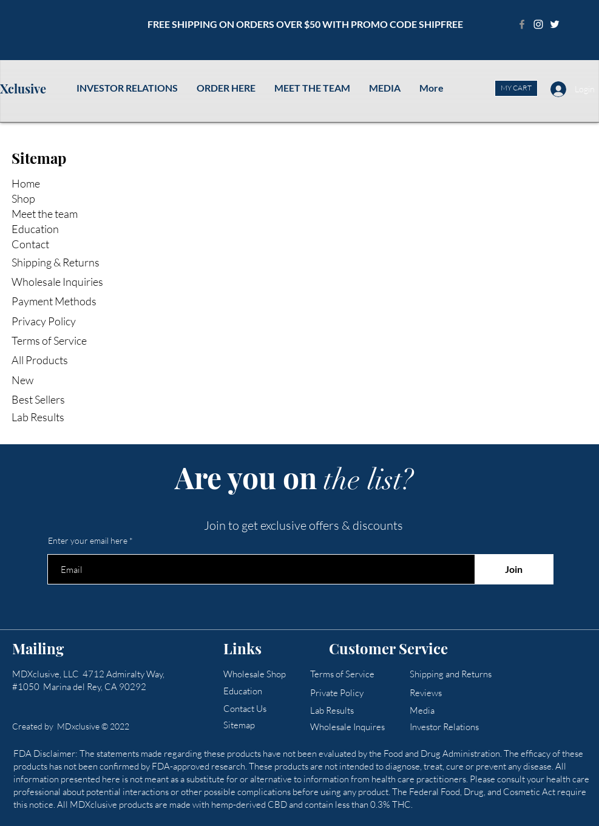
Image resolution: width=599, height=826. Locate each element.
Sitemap (39, 158)
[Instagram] (538, 24)
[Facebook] (522, 24)
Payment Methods (55, 301)
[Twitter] (555, 24)
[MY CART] (516, 88)
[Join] (514, 569)
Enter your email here (87, 541)
